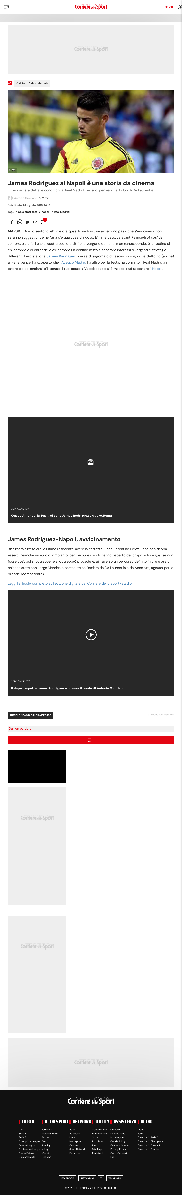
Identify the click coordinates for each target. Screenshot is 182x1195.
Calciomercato (26, 212)
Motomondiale (50, 1133)
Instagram (87, 1178)
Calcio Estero (26, 1153)
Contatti (115, 1129)
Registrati (97, 1153)
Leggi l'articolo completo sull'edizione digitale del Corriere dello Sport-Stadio (70, 583)
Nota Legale (117, 1137)
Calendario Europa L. (149, 1145)
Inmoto (73, 1137)
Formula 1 (47, 1129)
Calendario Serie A (148, 1137)
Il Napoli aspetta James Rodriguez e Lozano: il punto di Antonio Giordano (68, 688)
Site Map (97, 1149)
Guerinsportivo (77, 1145)
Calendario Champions (150, 1141)
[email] (35, 222)
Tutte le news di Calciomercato (30, 715)
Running (46, 1145)
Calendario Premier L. (149, 1149)
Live (171, 6)
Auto (72, 1129)
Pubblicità (98, 1141)
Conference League (29, 1149)
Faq (112, 1157)
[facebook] (12, 222)
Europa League (27, 1145)
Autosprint (75, 1133)
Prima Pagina (99, 1133)
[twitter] (27, 222)
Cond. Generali (118, 1153)
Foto (140, 1133)
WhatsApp (114, 1178)
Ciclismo (46, 1157)
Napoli (157, 268)
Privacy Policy (118, 1149)
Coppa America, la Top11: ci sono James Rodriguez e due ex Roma (61, 516)
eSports (46, 1153)
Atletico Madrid (73, 262)
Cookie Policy (117, 1141)
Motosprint (75, 1141)
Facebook (67, 1178)
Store (95, 1137)
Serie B (22, 1137)
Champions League (29, 1141)
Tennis (45, 1141)
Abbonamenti (100, 1129)
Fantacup (74, 1153)
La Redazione (117, 1133)
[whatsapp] (19, 222)
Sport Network (77, 1149)
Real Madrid (61, 212)
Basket (45, 1137)
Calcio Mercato (38, 83)
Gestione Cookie (119, 1145)
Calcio (20, 83)
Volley (45, 1149)
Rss (94, 1145)
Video (141, 1129)
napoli (44, 212)
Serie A (23, 1133)
